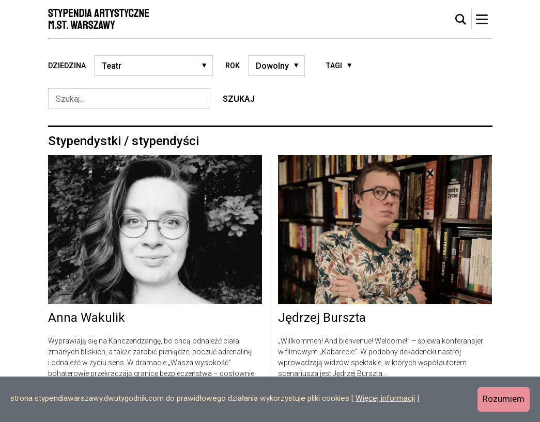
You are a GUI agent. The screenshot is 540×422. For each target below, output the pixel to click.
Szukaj (239, 99)
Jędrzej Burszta (322, 318)
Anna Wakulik (86, 318)
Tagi (334, 65)
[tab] (461, 19)
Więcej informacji (385, 398)
